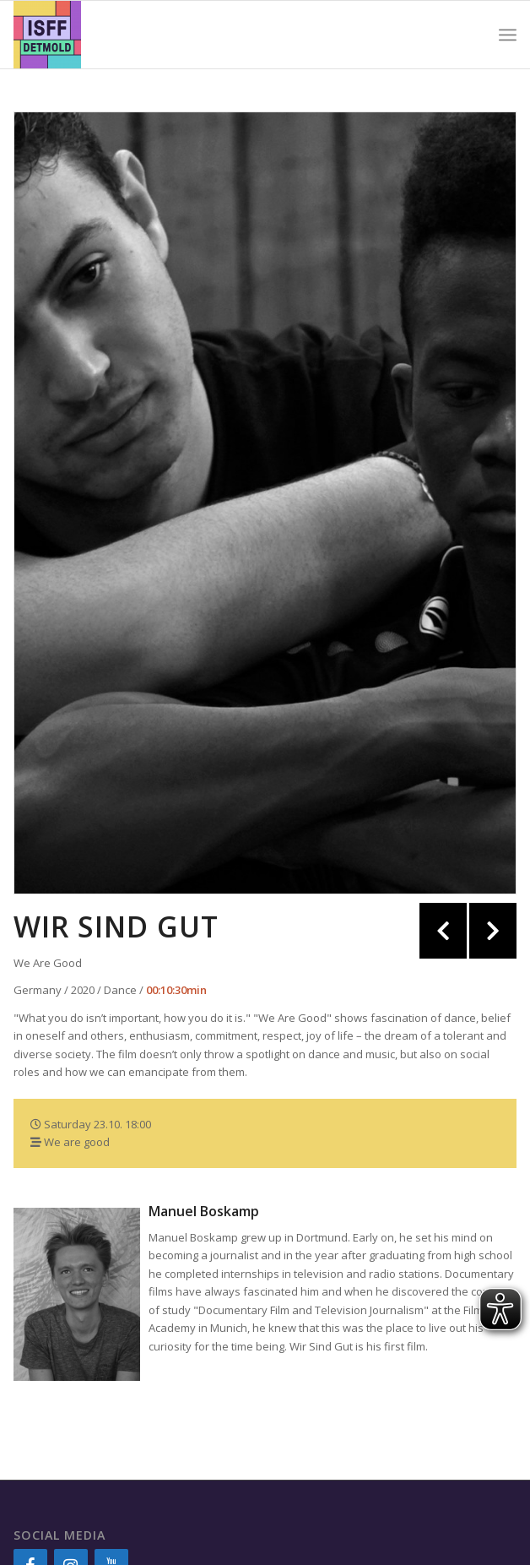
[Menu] (507, 34)
